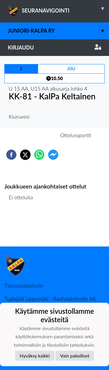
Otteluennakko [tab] (34, 135)
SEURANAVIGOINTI (58, 8)
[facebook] (11, 154)
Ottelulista (23, 227)
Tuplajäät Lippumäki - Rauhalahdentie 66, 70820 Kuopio (50, 301)
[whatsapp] (39, 154)
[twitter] (25, 154)
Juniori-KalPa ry (58, 30)
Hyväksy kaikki (35, 355)
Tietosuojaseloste (23, 285)
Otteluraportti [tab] (75, 135)
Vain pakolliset (75, 355)
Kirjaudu (54, 47)
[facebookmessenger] (53, 154)
